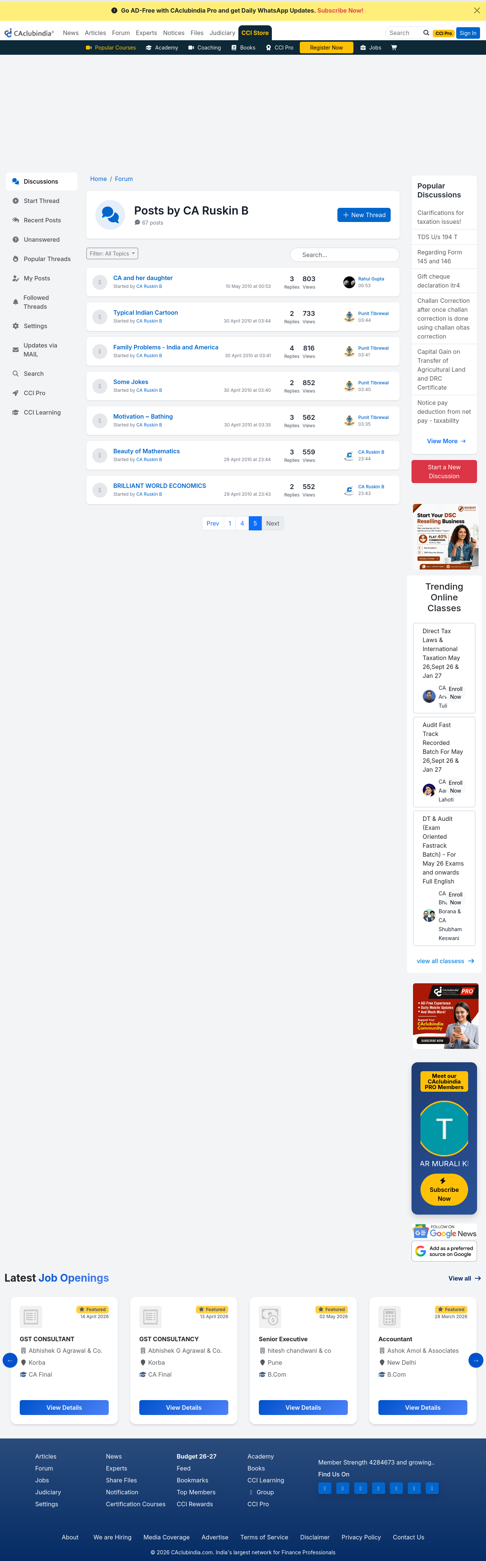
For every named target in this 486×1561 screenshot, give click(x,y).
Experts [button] (146, 33)
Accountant (395, 1339)
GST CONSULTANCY (169, 1339)
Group (261, 1492)
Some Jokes (130, 382)
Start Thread (36, 200)
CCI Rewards (195, 1504)
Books (243, 47)
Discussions (35, 181)
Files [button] (197, 33)
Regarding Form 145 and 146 (439, 256)
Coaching (204, 47)
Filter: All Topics (110, 253)
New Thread (364, 215)
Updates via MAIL (34, 350)
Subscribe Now (444, 1190)
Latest (56, 1278)
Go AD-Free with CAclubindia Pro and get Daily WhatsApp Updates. (237, 10)
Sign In (468, 33)
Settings (29, 326)
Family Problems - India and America (165, 347)
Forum (44, 1468)
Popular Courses (111, 47)
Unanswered (36, 239)
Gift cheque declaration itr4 (438, 281)
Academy (162, 47)
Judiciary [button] (223, 33)
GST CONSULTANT (47, 1339)
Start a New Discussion (444, 471)
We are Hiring (112, 1537)
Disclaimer (315, 1537)
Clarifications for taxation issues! (440, 217)
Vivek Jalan (326, 47)
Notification (122, 1492)
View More (446, 441)
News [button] (71, 33)
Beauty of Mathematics (146, 451)
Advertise (214, 1537)
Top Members (196, 1492)
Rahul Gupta (371, 279)
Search (28, 373)
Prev (213, 523)
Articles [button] (95, 33)
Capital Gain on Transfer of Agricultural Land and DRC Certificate (441, 369)
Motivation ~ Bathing (143, 416)
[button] (424, 33)
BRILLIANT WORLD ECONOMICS (159, 485)
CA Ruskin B (149, 286)
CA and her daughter (143, 278)
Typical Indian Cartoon (145, 312)
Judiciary (48, 1492)
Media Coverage (166, 1537)
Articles (46, 1456)
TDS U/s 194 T (437, 237)
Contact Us (408, 1537)
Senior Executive (283, 1339)
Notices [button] (174, 33)
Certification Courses (136, 1504)
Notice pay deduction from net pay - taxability (444, 411)
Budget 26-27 (197, 1456)
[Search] (404, 33)
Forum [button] (121, 33)
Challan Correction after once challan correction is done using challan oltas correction (443, 318)
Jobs (370, 47)
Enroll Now (456, 693)
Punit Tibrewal (373, 313)
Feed (184, 1468)
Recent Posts (36, 220)
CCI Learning (36, 412)
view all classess (446, 961)
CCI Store (255, 33)
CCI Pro (279, 47)
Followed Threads (30, 302)
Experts (116, 1468)
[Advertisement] (243, 110)
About (70, 1537)
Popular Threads (41, 259)
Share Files (121, 1480)
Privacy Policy (361, 1537)
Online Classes (444, 597)
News (114, 1456)
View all (465, 1278)
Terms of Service (264, 1537)
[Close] (477, 10)
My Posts (31, 278)
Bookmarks (193, 1480)
